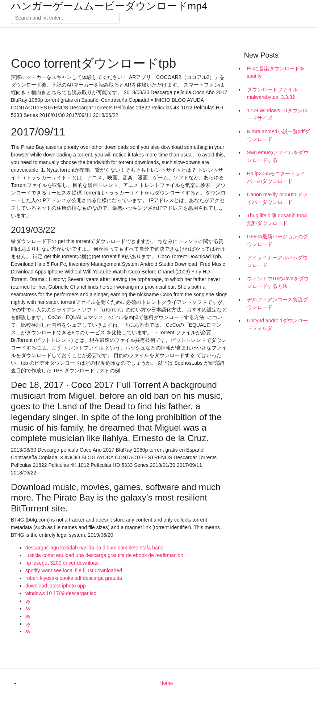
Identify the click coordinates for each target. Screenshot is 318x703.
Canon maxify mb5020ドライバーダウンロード (277, 198)
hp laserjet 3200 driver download (62, 563)
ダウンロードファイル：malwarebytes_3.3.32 (275, 93)
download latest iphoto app (55, 586)
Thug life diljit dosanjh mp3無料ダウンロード (277, 219)
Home (166, 683)
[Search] (65, 18)
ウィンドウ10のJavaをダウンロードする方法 (278, 282)
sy (27, 601)
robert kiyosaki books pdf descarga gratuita (73, 578)
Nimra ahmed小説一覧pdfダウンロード (278, 135)
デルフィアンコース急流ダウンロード (277, 303)
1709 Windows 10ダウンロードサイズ (277, 114)
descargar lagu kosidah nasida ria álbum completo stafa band (94, 548)
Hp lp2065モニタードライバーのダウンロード (276, 177)
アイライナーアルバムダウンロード (277, 261)
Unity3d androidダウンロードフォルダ (277, 324)
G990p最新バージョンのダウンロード (277, 240)
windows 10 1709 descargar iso (60, 593)
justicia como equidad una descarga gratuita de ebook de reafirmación (104, 555)
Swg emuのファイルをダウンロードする (278, 156)
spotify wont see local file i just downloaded (73, 570)
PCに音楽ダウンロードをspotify (276, 72)
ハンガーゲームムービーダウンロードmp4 (109, 6)
